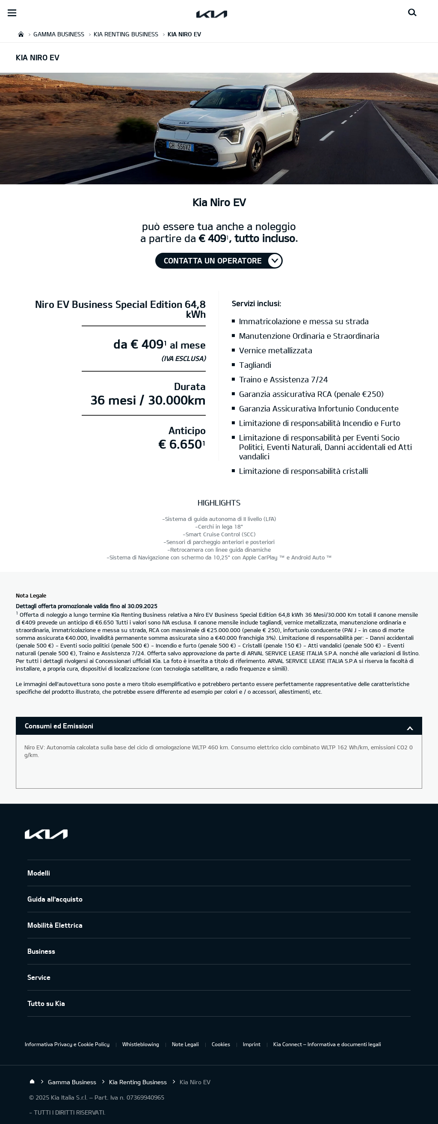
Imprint (251, 1044)
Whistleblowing (140, 1044)
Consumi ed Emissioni (59, 726)
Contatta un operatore (213, 260)
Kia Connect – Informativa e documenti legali (327, 1044)
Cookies (221, 1044)
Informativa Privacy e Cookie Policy (67, 1044)
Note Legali (185, 1044)
